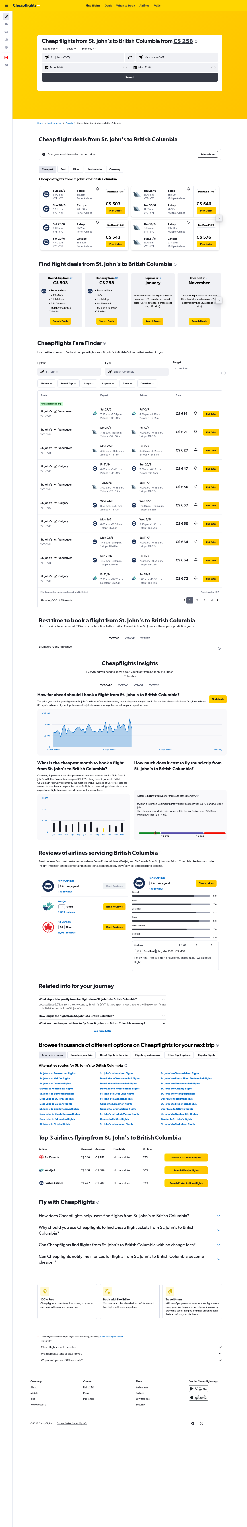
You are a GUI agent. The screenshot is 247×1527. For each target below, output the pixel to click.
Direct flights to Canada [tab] (114, 1055)
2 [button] (197, 600)
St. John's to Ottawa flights (55, 1083)
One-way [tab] (114, 169)
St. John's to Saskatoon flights (178, 1124)
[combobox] (51, 48)
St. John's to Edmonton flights (57, 1093)
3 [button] (204, 600)
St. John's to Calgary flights (176, 1088)
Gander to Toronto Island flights (118, 1108)
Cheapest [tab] (47, 169)
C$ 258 (183, 41)
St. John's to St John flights (55, 1124)
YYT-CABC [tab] (106, 685)
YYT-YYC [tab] (114, 638)
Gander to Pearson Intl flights (56, 1088)
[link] (60, 321)
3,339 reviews (66, 912)
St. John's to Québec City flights (179, 1114)
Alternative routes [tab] (52, 1055)
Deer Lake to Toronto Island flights (119, 1088)
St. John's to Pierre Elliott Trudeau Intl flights (186, 1078)
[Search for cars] (6, 32)
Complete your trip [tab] (81, 1055)
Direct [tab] (76, 169)
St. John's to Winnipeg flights (178, 1093)
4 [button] (212, 600)
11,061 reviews (66, 932)
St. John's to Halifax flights (55, 1078)
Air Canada (64, 921)
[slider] (223, 373)
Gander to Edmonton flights (116, 1103)
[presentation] (196, 41)
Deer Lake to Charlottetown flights (60, 1114)
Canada (69, 123)
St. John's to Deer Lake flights (117, 1093)
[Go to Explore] (6, 47)
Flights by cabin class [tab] (147, 1055)
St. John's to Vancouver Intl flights (180, 1083)
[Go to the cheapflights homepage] (26, 5)
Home (40, 123)
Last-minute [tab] (95, 169)
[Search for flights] (6, 16)
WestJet (62, 901)
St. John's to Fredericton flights (179, 1103)
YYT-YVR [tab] (130, 638)
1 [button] (189, 600)
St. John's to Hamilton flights (116, 1073)
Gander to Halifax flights (114, 1119)
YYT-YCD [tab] (145, 638)
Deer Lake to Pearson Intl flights (118, 1083)
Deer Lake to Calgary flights (56, 1103)
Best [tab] (63, 169)
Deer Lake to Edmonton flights (57, 1119)
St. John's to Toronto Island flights (180, 1073)
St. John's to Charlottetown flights (59, 1108)
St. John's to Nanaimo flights (116, 1124)
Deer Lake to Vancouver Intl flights (120, 1078)
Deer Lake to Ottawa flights (177, 1108)
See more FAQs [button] (102, 1030)
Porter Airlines (66, 880)
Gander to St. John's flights (176, 1119)
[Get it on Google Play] (198, 1392)
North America (54, 123)
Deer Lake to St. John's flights (57, 1098)
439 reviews (65, 891)
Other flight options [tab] (179, 1055)
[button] (6, 6)
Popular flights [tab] (206, 1055)
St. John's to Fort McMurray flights (119, 1114)
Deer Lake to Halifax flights (177, 1098)
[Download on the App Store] (198, 1401)
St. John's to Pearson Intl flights (57, 1073)
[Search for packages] (6, 39)
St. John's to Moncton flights (116, 1098)
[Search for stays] (6, 24)
